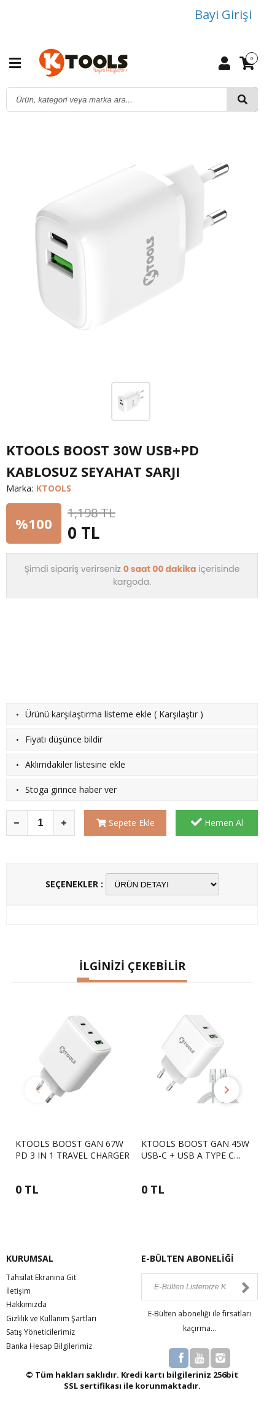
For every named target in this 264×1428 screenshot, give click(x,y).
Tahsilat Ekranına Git (41, 1277)
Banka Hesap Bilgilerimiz (49, 1346)
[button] (83, 980)
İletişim (18, 1291)
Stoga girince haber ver (71, 789)
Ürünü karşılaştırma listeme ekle (88, 714)
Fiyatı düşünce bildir (64, 739)
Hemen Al (217, 822)
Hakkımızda (26, 1304)
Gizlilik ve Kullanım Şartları (51, 1318)
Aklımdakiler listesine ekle (75, 764)
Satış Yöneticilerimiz (40, 1332)
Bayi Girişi (223, 14)
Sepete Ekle (125, 822)
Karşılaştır (178, 714)
